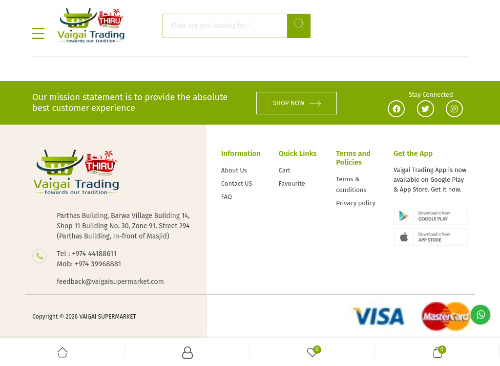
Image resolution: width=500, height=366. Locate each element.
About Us (234, 170)
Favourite (292, 183)
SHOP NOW (297, 103)
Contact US (236, 183)
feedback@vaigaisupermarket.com (110, 282)
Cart (285, 170)
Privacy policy (355, 203)
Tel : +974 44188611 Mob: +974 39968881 (89, 258)
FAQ (226, 196)
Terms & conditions (351, 184)
